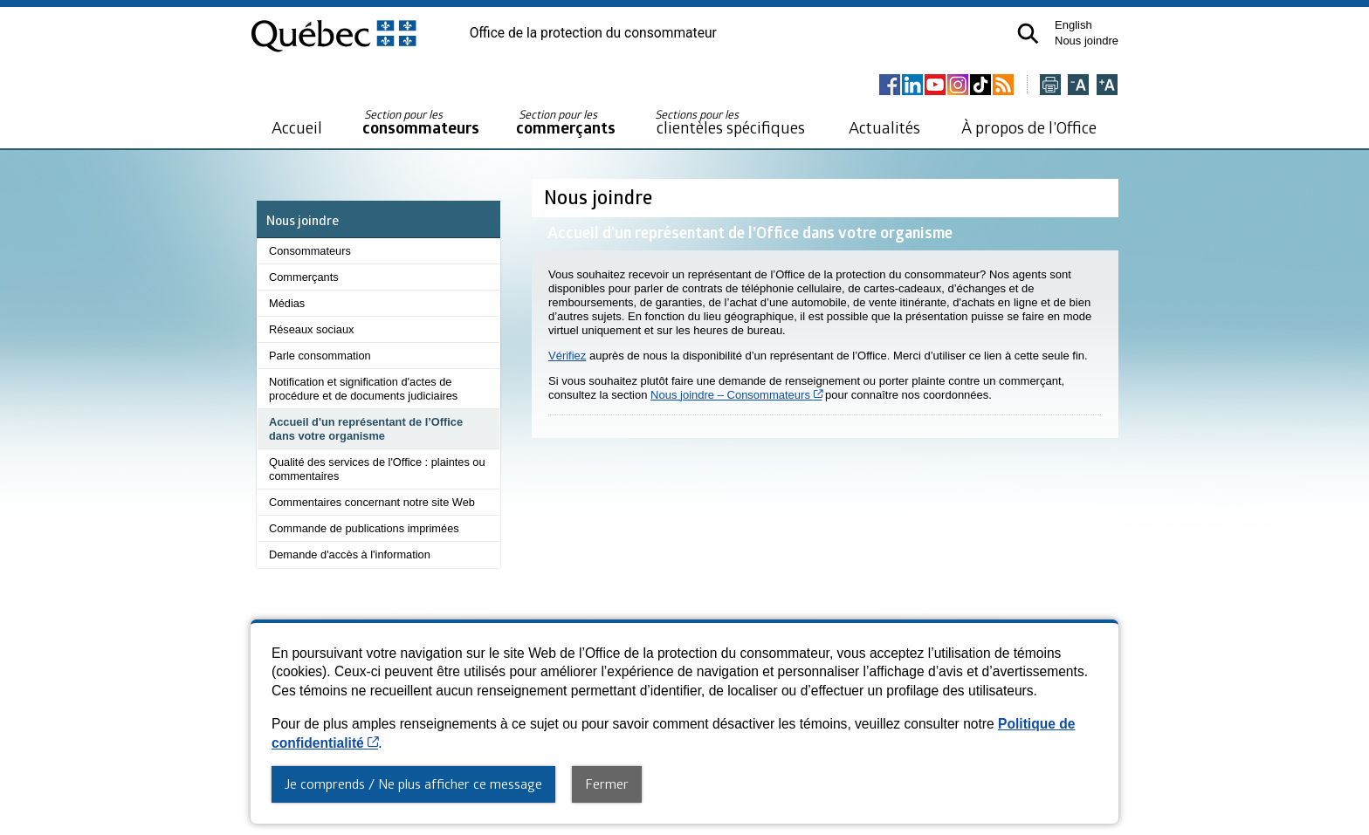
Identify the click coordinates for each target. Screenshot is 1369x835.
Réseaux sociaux (311, 329)
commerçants (566, 122)
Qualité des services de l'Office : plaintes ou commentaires (377, 469)
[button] (1028, 33)
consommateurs (420, 122)
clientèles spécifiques (730, 122)
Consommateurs (310, 250)
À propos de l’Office (1029, 127)
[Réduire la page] (1078, 86)
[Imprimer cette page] (1050, 86)
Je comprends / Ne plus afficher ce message (413, 783)
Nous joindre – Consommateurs (736, 394)
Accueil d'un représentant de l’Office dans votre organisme (366, 428)
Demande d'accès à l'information (349, 554)
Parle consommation (320, 355)
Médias (287, 303)
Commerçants (304, 277)
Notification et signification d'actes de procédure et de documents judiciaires (363, 388)
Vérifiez (567, 355)
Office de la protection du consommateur (593, 33)
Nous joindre (1086, 40)
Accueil (297, 127)
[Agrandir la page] (1107, 86)
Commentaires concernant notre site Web (372, 502)
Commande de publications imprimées (364, 528)
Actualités (884, 127)
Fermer (607, 783)
